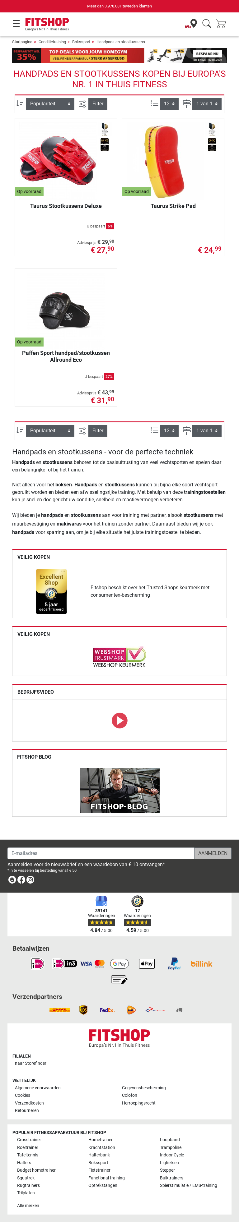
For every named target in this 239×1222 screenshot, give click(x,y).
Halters (24, 1162)
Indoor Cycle (172, 1155)
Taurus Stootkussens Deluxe (66, 206)
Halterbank (99, 1155)
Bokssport (81, 41)
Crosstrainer (29, 1139)
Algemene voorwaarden (38, 1088)
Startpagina (22, 41)
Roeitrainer (27, 1147)
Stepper (167, 1170)
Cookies (22, 1095)
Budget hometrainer (36, 1170)
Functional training (106, 1178)
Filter (97, 104)
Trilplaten (26, 1193)
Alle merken (28, 1205)
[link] (51, 591)
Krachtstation (101, 1147)
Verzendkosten (29, 1103)
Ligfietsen (169, 1162)
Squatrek (26, 1178)
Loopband (170, 1139)
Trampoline (170, 1147)
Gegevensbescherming (144, 1088)
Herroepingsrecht (139, 1103)
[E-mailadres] (100, 853)
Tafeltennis (27, 1155)
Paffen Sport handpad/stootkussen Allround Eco (66, 356)
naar (30, 1063)
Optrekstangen (102, 1185)
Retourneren (27, 1110)
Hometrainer (100, 1139)
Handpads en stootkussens (120, 41)
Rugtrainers (28, 1185)
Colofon (129, 1095)
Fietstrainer (99, 1170)
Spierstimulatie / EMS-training (188, 1185)
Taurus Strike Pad (173, 206)
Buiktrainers (171, 1178)
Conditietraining (52, 41)
